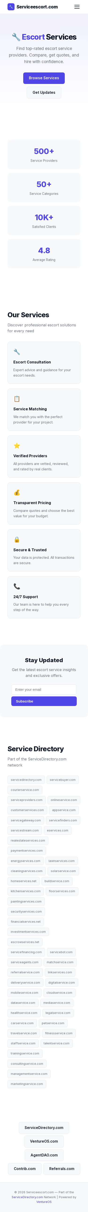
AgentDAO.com (44, 1155)
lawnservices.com (62, 861)
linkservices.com (60, 972)
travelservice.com (24, 1033)
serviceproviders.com (26, 800)
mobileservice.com (24, 992)
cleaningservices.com (26, 871)
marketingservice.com (27, 1084)
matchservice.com (60, 962)
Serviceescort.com (32, 6)
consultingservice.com (27, 1063)
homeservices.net (23, 881)
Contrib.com (25, 1169)
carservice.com (22, 1023)
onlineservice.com (64, 800)
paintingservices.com (26, 901)
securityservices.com (26, 911)
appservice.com (64, 810)
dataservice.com (23, 1002)
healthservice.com (24, 1013)
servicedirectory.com (26, 780)
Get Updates (44, 92)
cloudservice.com (59, 992)
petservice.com (53, 1023)
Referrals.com (61, 1169)
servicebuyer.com (63, 780)
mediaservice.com (56, 1002)
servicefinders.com (63, 820)
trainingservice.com (25, 1053)
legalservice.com (58, 1013)
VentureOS (44, 1202)
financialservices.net (26, 921)
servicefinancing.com (26, 952)
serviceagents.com (24, 962)
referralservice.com (25, 972)
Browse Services (44, 78)
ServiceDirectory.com (44, 1127)
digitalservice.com (61, 982)
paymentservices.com (27, 850)
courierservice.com (25, 790)
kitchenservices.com (26, 891)
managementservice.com (29, 1074)
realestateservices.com (28, 840)
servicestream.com (25, 830)
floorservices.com (62, 891)
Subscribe (24, 701)
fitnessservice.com (59, 1033)
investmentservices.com (28, 931)
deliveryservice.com (25, 982)
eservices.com (57, 830)
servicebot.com (61, 952)
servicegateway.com (26, 820)
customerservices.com (27, 810)
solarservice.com (63, 871)
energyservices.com (25, 861)
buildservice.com (57, 881)
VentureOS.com (44, 1141)
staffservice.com (23, 1043)
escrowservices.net (25, 942)
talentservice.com (56, 1043)
